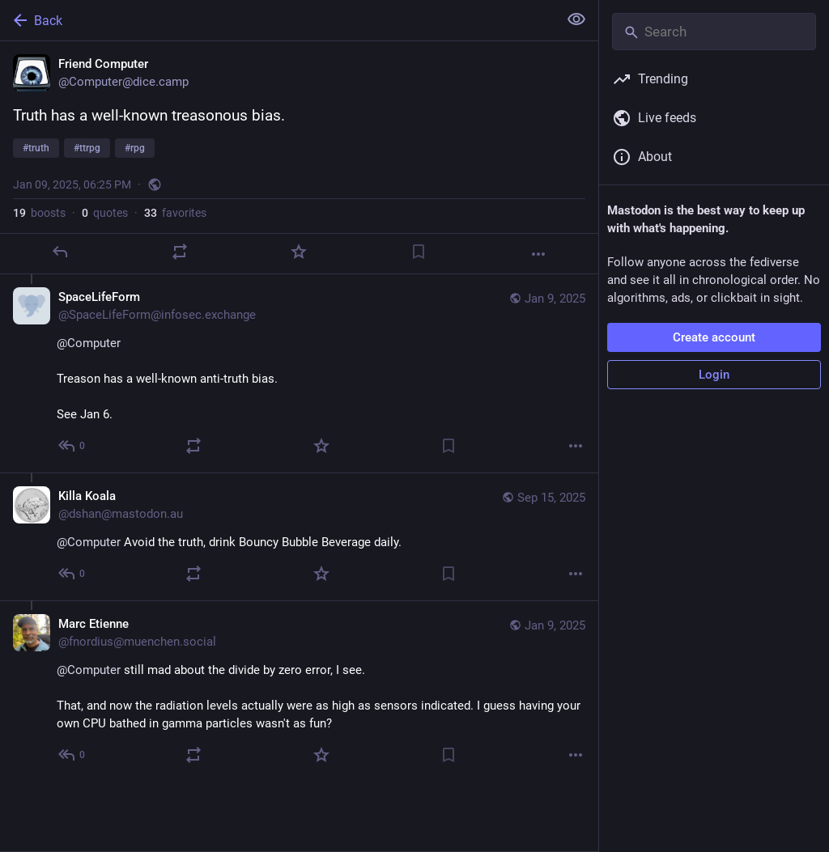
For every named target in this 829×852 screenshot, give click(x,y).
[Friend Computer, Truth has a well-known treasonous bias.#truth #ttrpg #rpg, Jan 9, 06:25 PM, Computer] (299, 157)
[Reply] (60, 251)
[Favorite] (298, 251)
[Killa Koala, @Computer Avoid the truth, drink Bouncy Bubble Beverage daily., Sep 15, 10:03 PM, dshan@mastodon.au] (299, 536)
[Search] (714, 31)
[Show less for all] (576, 19)
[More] (538, 254)
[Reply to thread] (72, 446)
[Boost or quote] (179, 251)
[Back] (277, 20)
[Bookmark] (418, 251)
